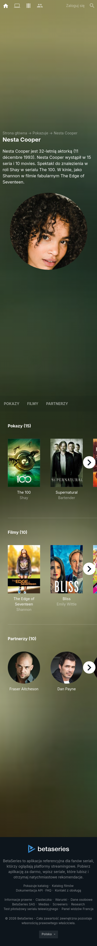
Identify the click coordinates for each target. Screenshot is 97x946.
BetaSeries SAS (23, 904)
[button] (24, 674)
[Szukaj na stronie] (92, 5)
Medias (44, 904)
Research (78, 904)
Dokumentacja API (29, 890)
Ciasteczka (43, 900)
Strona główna (15, 133)
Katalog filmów (63, 886)
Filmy (32, 403)
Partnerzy (57, 403)
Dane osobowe (82, 900)
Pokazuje (40, 133)
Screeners (60, 904)
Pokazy (11, 403)
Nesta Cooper (66, 133)
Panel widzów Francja (77, 909)
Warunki (61, 900)
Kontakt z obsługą (68, 890)
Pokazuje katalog (35, 886)
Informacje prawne (18, 900)
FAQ (48, 890)
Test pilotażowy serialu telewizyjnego (31, 909)
